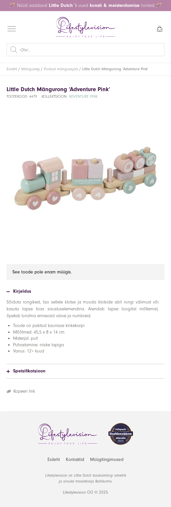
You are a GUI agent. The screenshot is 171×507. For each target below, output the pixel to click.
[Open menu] (11, 29)
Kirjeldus (19, 291)
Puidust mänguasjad (61, 69)
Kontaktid (75, 459)
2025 (103, 492)
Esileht (12, 69)
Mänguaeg (30, 69)
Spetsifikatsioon (26, 371)
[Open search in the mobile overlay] (85, 49)
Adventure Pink (83, 96)
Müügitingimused (107, 459)
